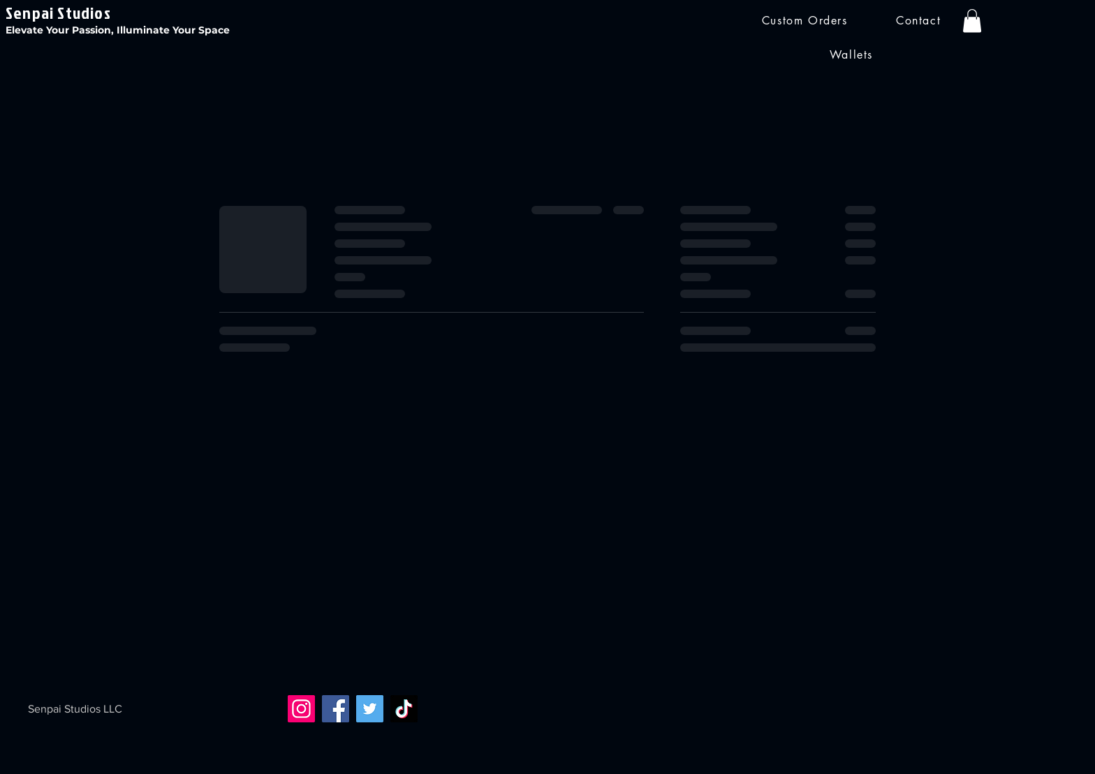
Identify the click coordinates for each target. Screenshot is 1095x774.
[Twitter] (369, 708)
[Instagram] (301, 708)
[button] (972, 20)
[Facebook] (335, 708)
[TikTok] (404, 708)
